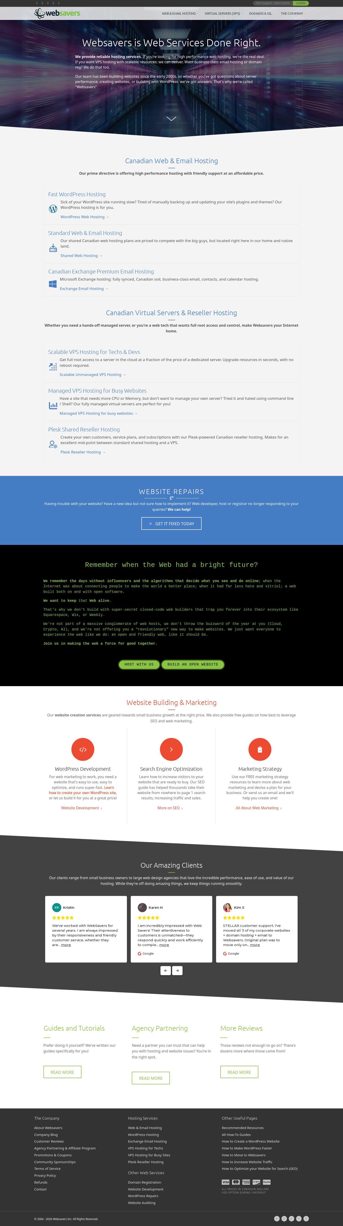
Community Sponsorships (55, 1162)
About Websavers (48, 1127)
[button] (171, 523)
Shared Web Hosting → (82, 255)
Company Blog (46, 1134)
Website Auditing (141, 1202)
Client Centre (281, 3)
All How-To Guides (236, 1134)
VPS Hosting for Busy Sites (149, 1155)
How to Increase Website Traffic (247, 1162)
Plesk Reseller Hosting (145, 1162)
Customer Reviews (49, 1141)
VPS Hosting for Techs (145, 1148)
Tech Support (264, 3)
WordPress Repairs (143, 1195)
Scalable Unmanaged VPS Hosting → (93, 374)
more (84, 945)
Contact (40, 1189)
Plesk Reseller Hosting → (83, 452)
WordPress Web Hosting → (85, 216)
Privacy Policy (45, 1175)
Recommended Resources (243, 1127)
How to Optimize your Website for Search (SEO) (259, 1168)
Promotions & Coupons (53, 1155)
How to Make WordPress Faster (247, 1148)
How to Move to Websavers (243, 1155)
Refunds (41, 1182)
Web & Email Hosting (179, 13)
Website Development (145, 1189)
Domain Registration (144, 1182)
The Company (292, 13)
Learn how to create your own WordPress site (82, 790)
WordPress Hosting (143, 1134)
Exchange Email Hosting (147, 1141)
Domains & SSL (260, 13)
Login (300, 3)
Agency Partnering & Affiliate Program (65, 1148)
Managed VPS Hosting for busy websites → (99, 413)
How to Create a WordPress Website (250, 1141)
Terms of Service (47, 1168)
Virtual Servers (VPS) (222, 13)
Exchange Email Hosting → (84, 288)
